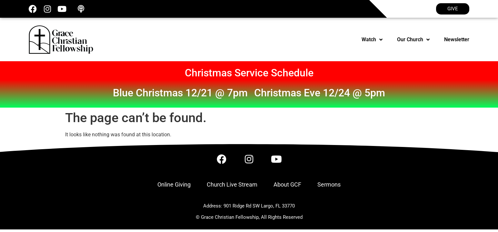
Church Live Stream (232, 184)
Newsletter (456, 39)
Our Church (413, 39)
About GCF (287, 184)
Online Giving (174, 184)
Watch (372, 39)
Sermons (329, 184)
